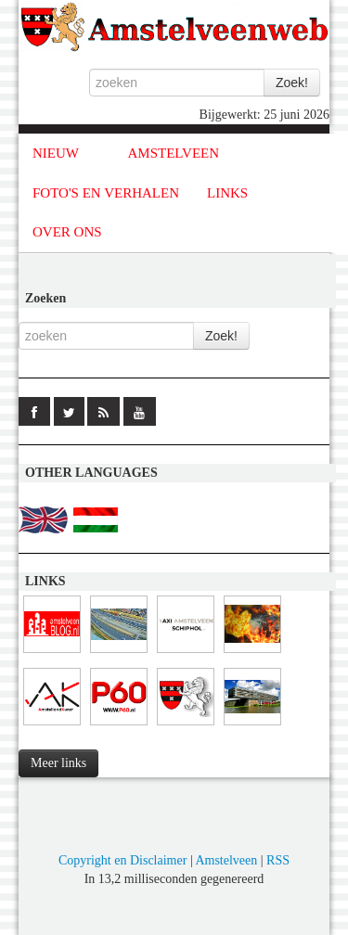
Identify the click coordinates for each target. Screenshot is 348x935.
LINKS (227, 193)
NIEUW (55, 153)
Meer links (58, 763)
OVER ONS (67, 231)
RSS (278, 860)
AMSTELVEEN (173, 153)
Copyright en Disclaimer (122, 860)
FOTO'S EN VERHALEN (105, 193)
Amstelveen (226, 860)
